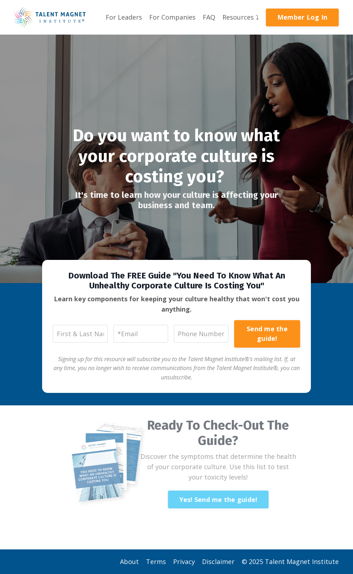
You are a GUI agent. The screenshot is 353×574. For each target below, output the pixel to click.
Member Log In (302, 17)
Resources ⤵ (240, 17)
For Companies (172, 17)
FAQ (209, 17)
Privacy (184, 561)
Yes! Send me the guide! (212, 499)
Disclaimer (218, 561)
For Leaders (124, 17)
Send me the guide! (267, 333)
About (129, 561)
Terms (156, 561)
